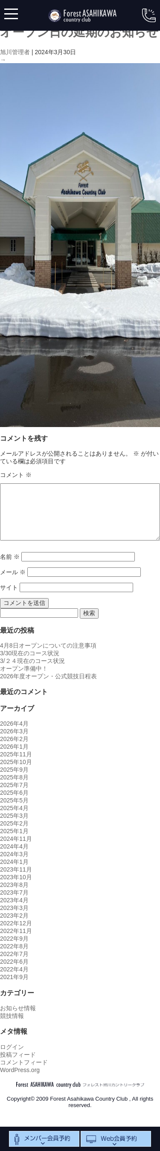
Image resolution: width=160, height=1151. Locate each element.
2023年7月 (14, 892)
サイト (9, 587)
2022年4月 (14, 969)
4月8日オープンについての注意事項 (48, 645)
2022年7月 (14, 953)
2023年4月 (14, 900)
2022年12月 (16, 923)
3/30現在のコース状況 (29, 653)
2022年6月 (14, 961)
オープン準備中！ (24, 668)
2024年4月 (14, 846)
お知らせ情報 (18, 1008)
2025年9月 (14, 769)
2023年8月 (14, 884)
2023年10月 (16, 877)
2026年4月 (14, 723)
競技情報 (12, 1015)
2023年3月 (14, 907)
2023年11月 (16, 869)
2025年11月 (16, 754)
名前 (10, 556)
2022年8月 (14, 946)
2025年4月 (14, 808)
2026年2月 (14, 738)
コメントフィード (24, 1062)
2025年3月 (14, 815)
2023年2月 (14, 915)
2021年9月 (14, 977)
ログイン (12, 1046)
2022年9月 (14, 938)
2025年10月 (16, 762)
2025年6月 (14, 792)
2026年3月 (14, 731)
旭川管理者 (15, 52)
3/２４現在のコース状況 (32, 660)
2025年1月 (14, 831)
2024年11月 (16, 838)
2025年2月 (14, 823)
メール (13, 572)
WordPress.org (20, 1070)
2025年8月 (14, 777)
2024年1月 (14, 861)
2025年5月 (14, 800)
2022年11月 (16, 930)
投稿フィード (18, 1054)
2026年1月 (14, 746)
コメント (16, 474)
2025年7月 (14, 785)
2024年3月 (14, 854)
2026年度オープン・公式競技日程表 (48, 676)
